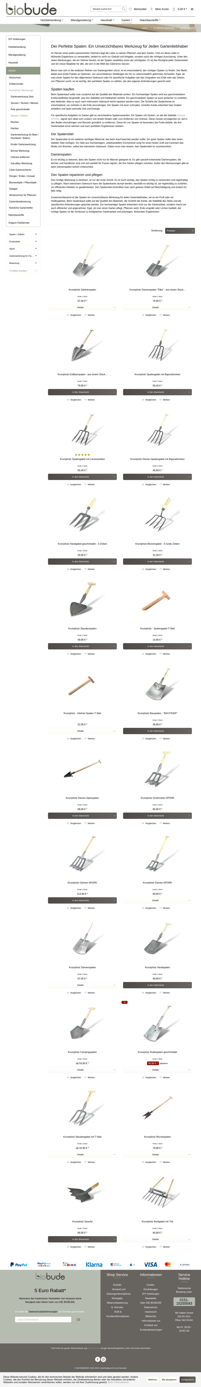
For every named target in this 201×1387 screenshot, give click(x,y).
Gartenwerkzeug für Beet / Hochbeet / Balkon (25, 136)
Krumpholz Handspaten (157, 967)
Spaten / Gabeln (19, 115)
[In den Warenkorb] (82, 392)
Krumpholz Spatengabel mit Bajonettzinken (157, 374)
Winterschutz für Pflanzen (22, 195)
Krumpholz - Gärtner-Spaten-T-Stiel (82, 713)
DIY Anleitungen (16, 39)
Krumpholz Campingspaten (82, 1052)
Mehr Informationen (118, 1382)
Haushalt (13, 62)
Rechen (15, 122)
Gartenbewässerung (20, 201)
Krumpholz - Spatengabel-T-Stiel (157, 628)
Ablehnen (152, 1379)
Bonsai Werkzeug (20, 151)
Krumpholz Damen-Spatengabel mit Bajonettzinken (157, 459)
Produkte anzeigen (23, 270)
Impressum (151, 1312)
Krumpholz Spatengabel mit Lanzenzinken (82, 459)
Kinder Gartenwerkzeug (23, 144)
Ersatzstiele (14, 241)
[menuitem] (109, 9)
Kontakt (117, 1285)
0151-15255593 (184, 1301)
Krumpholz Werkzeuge (21, 90)
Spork (12, 249)
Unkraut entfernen (20, 157)
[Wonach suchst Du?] (109, 9)
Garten (12, 70)
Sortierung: (157, 230)
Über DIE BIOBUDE (150, 1303)
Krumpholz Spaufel (82, 1221)
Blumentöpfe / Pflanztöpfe (22, 182)
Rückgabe (117, 1298)
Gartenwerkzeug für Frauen (22, 256)
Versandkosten (94, 1348)
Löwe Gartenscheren (20, 170)
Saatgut (13, 189)
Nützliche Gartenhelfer (21, 208)
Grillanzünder (16, 84)
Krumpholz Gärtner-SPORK (82, 882)
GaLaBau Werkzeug (21, 163)
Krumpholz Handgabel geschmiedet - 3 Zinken (82, 544)
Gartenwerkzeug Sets (22, 96)
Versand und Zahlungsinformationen (118, 1291)
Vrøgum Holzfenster (19, 223)
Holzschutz (15, 77)
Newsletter (150, 1298)
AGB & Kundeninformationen (117, 1314)
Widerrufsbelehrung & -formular (117, 1305)
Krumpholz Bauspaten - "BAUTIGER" (157, 713)
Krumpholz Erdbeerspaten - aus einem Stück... (82, 374)
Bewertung (14, 263)
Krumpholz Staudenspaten (82, 628)
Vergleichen (74, 315)
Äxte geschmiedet (20, 109)
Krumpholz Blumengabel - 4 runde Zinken (157, 544)
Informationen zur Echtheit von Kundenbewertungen (151, 1325)
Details (96, 307)
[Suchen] (124, 9)
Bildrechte (150, 1316)
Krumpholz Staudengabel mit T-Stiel (82, 1137)
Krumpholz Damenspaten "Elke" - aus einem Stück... (157, 289)
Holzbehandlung (17, 47)
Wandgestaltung (17, 55)
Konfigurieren (187, 1379)
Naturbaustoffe (16, 215)
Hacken (15, 128)
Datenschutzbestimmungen (43, 1311)
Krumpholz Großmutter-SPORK (157, 798)
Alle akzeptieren (169, 1379)
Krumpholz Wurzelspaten (157, 1137)
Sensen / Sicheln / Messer (24, 103)
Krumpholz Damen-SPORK (157, 882)
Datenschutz (150, 1307)
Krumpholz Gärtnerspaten (82, 289)
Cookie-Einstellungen (151, 1287)
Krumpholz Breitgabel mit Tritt (157, 1221)
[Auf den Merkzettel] (90, 315)
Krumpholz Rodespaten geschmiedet (157, 1052)
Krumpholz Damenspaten (82, 967)
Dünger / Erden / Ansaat (22, 176)
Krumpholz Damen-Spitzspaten (82, 798)
